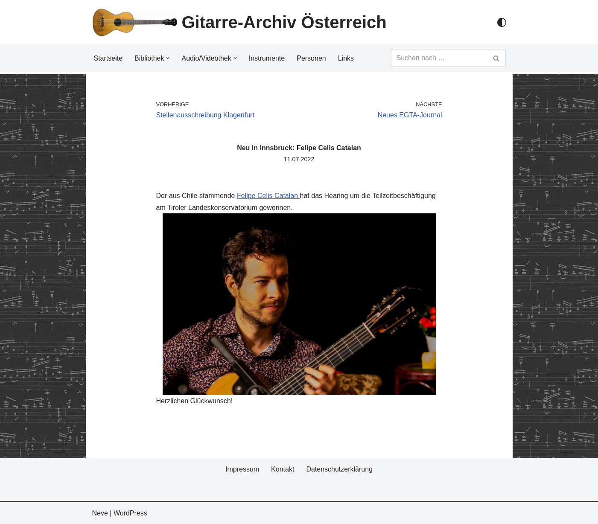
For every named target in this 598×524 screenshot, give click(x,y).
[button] (167, 58)
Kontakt (282, 469)
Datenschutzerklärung (339, 469)
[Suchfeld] (439, 58)
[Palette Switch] (501, 22)
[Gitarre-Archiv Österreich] (239, 22)
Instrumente (267, 58)
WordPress (130, 513)
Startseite (108, 58)
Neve (100, 513)
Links (346, 58)
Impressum (242, 469)
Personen (311, 58)
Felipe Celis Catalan (268, 195)
